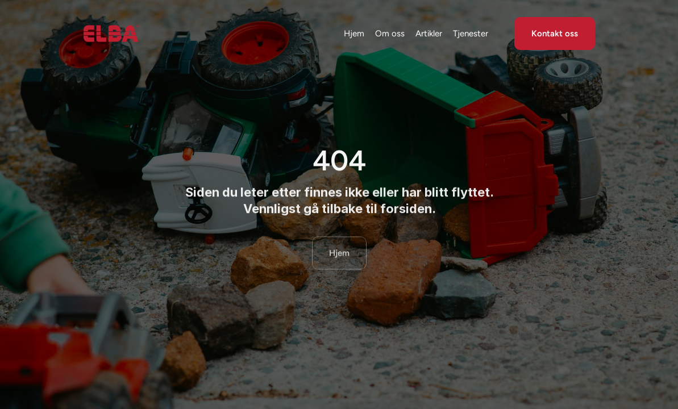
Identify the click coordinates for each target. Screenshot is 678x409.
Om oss (390, 33)
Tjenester (470, 33)
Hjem (354, 33)
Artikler (428, 33)
